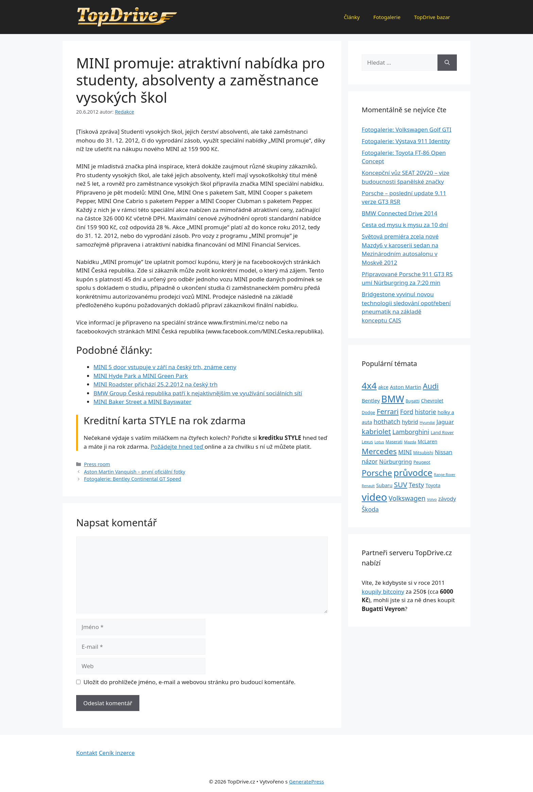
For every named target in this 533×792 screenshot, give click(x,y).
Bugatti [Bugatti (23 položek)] (412, 400)
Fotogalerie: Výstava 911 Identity (406, 141)
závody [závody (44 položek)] (447, 498)
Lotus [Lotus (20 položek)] (379, 441)
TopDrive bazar (432, 17)
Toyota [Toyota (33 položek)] (433, 485)
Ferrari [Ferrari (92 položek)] (388, 411)
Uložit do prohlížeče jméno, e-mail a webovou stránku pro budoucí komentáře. (190, 682)
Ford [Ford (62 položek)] (406, 412)
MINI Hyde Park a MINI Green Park (140, 376)
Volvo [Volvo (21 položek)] (432, 499)
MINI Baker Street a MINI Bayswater (142, 402)
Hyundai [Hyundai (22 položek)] (427, 422)
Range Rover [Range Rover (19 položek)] (444, 474)
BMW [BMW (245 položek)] (392, 399)
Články (352, 17)
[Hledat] (447, 62)
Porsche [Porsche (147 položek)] (377, 472)
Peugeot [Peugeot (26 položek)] (421, 462)
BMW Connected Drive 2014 (399, 213)
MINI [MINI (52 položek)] (405, 452)
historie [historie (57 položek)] (425, 412)
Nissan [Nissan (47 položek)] (443, 452)
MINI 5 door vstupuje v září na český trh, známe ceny (164, 367)
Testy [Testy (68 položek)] (416, 484)
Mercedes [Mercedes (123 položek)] (379, 451)
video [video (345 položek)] (374, 497)
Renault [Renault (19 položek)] (368, 485)
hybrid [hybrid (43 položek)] (410, 422)
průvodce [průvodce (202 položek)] (413, 472)
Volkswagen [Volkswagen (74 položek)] (407, 498)
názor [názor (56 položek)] (370, 461)
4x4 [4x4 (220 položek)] (369, 385)
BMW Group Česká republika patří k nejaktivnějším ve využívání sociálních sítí (197, 393)
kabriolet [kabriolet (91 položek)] (376, 431)
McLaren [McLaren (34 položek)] (427, 441)
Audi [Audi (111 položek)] (431, 386)
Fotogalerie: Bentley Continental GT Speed (132, 479)
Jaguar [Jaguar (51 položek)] (445, 422)
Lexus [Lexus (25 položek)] (367, 442)
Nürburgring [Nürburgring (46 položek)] (395, 461)
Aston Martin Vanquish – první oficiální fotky (134, 471)
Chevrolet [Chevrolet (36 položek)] (432, 400)
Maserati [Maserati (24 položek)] (393, 442)
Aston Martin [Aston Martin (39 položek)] (405, 386)
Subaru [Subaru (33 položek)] (384, 485)
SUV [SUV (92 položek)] (400, 484)
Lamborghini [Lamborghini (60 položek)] (410, 432)
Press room (97, 464)
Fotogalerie (386, 17)
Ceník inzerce (117, 753)
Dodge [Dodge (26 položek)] (368, 412)
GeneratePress (306, 781)
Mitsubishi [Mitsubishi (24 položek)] (423, 453)
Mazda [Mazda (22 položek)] (410, 441)
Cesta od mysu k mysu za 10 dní (405, 225)
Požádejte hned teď (178, 446)
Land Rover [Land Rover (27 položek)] (442, 432)
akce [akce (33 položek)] (383, 387)
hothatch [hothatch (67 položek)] (387, 421)
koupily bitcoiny (383, 591)
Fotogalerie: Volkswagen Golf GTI (406, 129)
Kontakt (86, 753)
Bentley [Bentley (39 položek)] (371, 400)
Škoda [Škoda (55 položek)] (370, 509)
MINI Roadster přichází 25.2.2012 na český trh (155, 384)
